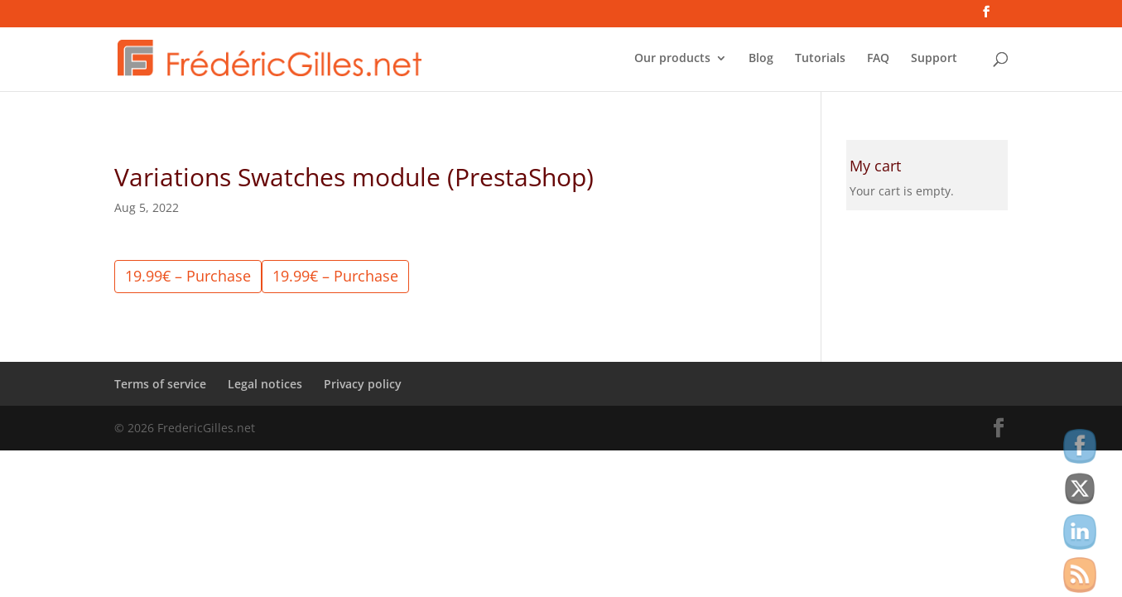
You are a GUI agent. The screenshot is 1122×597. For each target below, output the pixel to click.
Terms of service (160, 384)
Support (934, 58)
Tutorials (820, 58)
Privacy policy (363, 384)
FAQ (878, 58)
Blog (761, 58)
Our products (672, 58)
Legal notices (265, 384)
